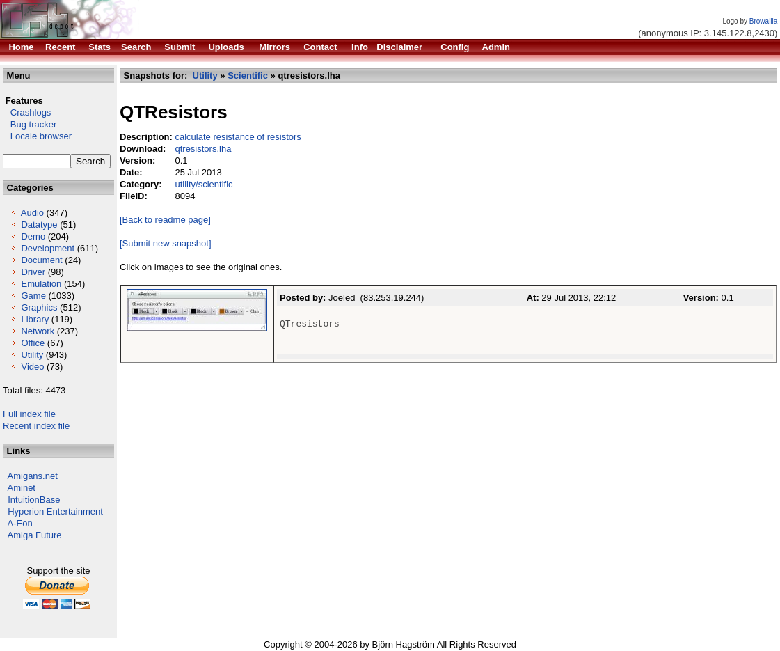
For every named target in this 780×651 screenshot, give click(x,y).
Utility (32, 355)
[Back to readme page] (165, 219)
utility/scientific (203, 184)
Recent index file (36, 426)
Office (33, 343)
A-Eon (20, 523)
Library (35, 319)
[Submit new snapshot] (166, 243)
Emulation (41, 284)
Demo (33, 236)
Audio (32, 212)
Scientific (248, 75)
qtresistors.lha (203, 148)
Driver (33, 272)
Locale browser (37, 136)
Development (47, 248)
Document (41, 260)
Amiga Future (35, 535)
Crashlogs (27, 112)
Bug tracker (29, 124)
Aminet (21, 488)
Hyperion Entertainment (55, 511)
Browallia (763, 21)
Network (37, 331)
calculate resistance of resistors (238, 137)
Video (32, 366)
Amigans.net (33, 476)
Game (33, 295)
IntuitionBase (34, 499)
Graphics (39, 307)
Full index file (29, 414)
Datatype (39, 224)
